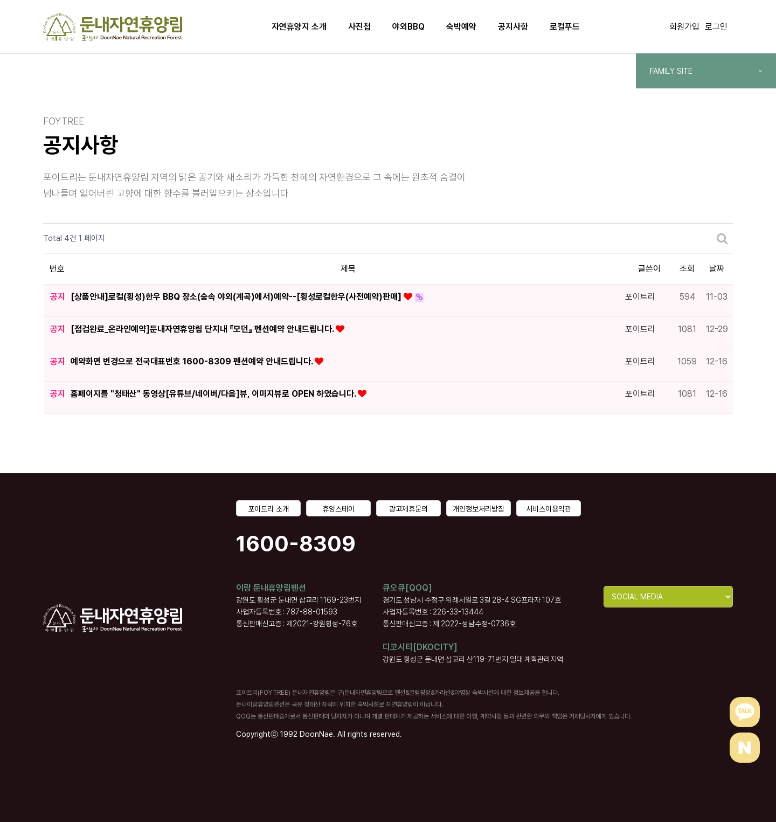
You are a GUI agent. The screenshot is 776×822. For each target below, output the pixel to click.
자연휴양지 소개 (299, 27)
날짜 (716, 269)
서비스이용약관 (548, 509)
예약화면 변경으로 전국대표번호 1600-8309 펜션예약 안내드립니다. (193, 361)
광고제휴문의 (408, 509)
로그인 (716, 27)
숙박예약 (461, 27)
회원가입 (684, 27)
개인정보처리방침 (478, 509)
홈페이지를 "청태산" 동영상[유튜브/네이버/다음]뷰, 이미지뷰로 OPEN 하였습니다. (214, 394)
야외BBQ (408, 27)
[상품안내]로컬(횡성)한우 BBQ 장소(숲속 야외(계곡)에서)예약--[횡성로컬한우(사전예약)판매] (237, 297)
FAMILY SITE (706, 71)
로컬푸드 (565, 27)
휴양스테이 (338, 509)
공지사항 (513, 27)
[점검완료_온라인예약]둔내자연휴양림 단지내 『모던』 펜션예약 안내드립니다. (203, 329)
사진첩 (359, 27)
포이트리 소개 (268, 509)
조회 (687, 269)
